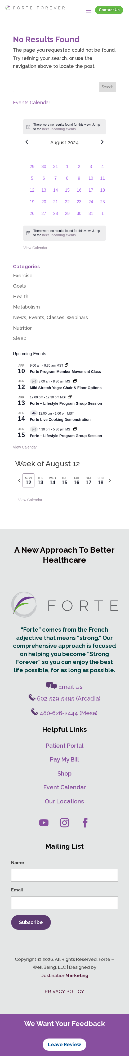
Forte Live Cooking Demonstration (60, 419)
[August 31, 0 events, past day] (91, 216)
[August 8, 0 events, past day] (67, 181)
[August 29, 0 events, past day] (67, 216)
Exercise (23, 275)
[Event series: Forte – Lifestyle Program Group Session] (70, 397)
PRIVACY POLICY (64, 991)
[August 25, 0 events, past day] (102, 204)
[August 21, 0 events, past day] (55, 204)
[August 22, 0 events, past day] (67, 204)
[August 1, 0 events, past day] (67, 169)
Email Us (64, 686)
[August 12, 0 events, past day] (32, 193)
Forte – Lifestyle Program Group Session (66, 403)
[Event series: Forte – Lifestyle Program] (75, 429)
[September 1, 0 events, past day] (102, 216)
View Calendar (35, 248)
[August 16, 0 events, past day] (79, 193)
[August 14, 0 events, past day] (55, 193)
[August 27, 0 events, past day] (44, 216)
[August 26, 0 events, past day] (32, 216)
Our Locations (64, 801)
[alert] (64, 233)
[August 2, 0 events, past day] (79, 169)
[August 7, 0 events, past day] (55, 181)
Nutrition (23, 328)
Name (17, 862)
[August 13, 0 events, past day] (44, 193)
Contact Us (109, 10)
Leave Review (64, 1044)
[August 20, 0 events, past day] (44, 204)
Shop (64, 773)
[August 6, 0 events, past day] (44, 181)
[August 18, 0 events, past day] (102, 193)
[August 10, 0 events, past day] (91, 181)
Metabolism (26, 307)
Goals (19, 286)
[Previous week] (19, 481)
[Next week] (109, 481)
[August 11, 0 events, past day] (102, 181)
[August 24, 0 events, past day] (91, 204)
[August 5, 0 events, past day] (32, 181)
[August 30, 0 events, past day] (79, 216)
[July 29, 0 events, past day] (32, 169)
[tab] (28, 480)
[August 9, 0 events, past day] (79, 181)
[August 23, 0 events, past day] (79, 204)
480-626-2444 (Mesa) (64, 713)
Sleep (19, 338)
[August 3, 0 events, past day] (91, 169)
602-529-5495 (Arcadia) (64, 698)
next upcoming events (59, 129)
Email (17, 889)
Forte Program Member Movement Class (65, 371)
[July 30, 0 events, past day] (44, 169)
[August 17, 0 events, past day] (91, 193)
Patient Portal (64, 745)
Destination (64, 975)
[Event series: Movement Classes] (66, 365)
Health (20, 296)
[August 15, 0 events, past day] (67, 193)
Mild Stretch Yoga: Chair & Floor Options (66, 388)
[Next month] (102, 142)
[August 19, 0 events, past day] (32, 204)
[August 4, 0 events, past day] (102, 169)
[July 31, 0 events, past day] (55, 169)
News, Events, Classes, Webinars (50, 317)
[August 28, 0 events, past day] (55, 216)
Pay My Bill (64, 759)
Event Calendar (64, 787)
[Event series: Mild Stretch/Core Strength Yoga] (75, 381)
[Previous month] (26, 142)
